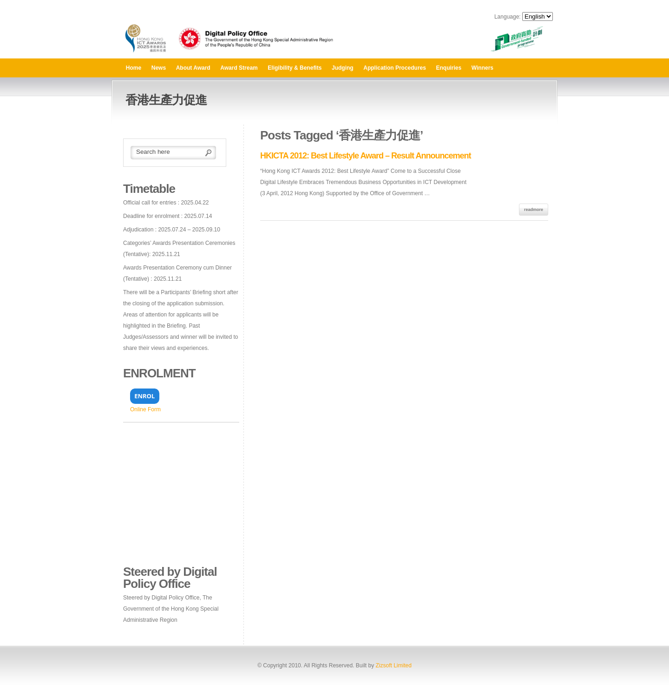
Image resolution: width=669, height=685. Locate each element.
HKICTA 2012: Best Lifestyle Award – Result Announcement (365, 155)
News (158, 68)
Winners (482, 68)
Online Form (145, 409)
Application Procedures (394, 68)
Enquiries (449, 68)
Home (133, 68)
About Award (193, 68)
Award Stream (238, 68)
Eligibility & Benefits (294, 68)
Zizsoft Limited (393, 665)
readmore (533, 209)
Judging (343, 68)
